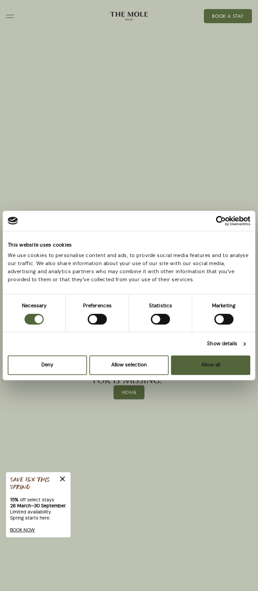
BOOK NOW (22, 530)
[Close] (62, 479)
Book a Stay (228, 16)
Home (129, 392)
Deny (47, 364)
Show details (222, 343)
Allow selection (129, 364)
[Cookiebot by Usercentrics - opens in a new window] (220, 221)
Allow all (210, 364)
